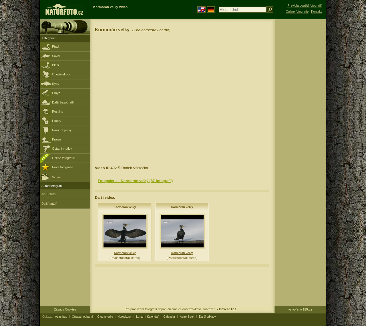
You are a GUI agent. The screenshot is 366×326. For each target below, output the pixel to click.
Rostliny (57, 111)
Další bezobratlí (63, 102)
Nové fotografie (62, 167)
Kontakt (316, 11)
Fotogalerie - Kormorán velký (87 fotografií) (135, 181)
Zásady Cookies (65, 309)
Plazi (55, 65)
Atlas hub (61, 316)
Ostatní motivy (62, 148)
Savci (56, 56)
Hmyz (56, 93)
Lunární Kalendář (147, 316)
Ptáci (55, 46)
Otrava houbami (82, 316)
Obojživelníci (61, 74)
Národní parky (61, 130)
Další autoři (49, 203)
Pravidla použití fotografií (304, 5)
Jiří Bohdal (48, 194)
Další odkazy (207, 316)
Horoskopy (125, 316)
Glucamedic (105, 316)
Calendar (169, 316)
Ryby (55, 83)
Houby (56, 120)
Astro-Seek (187, 316)
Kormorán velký (125, 207)
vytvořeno (300, 309)
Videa (50, 176)
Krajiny (56, 139)
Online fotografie (63, 158)
